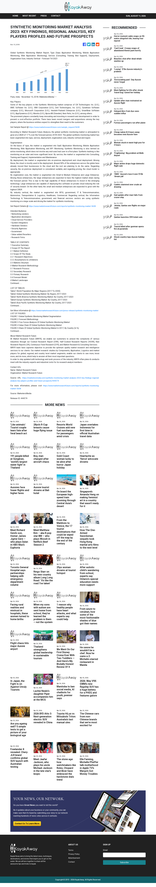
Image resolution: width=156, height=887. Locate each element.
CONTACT (55, 16)
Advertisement (74, 862)
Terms (71, 854)
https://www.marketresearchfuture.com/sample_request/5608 (55, 127)
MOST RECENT (29, 16)
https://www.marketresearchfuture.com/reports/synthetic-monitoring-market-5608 (64, 206)
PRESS (44, 16)
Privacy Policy (74, 858)
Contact (71, 866)
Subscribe (124, 866)
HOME (15, 16)
